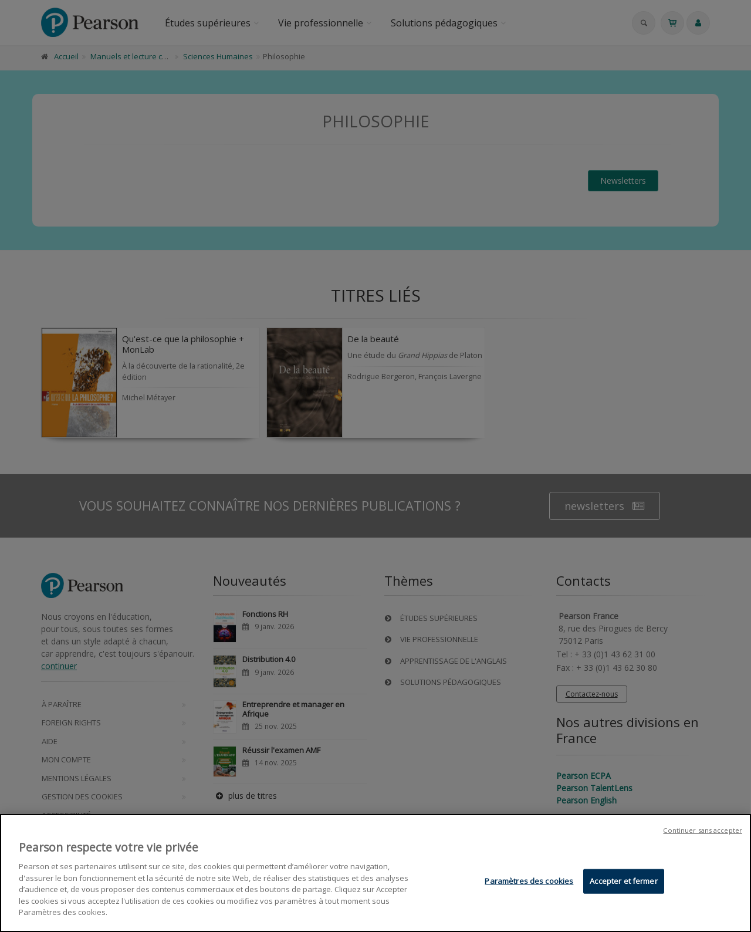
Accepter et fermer (623, 882)
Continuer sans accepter (702, 832)
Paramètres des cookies (529, 882)
